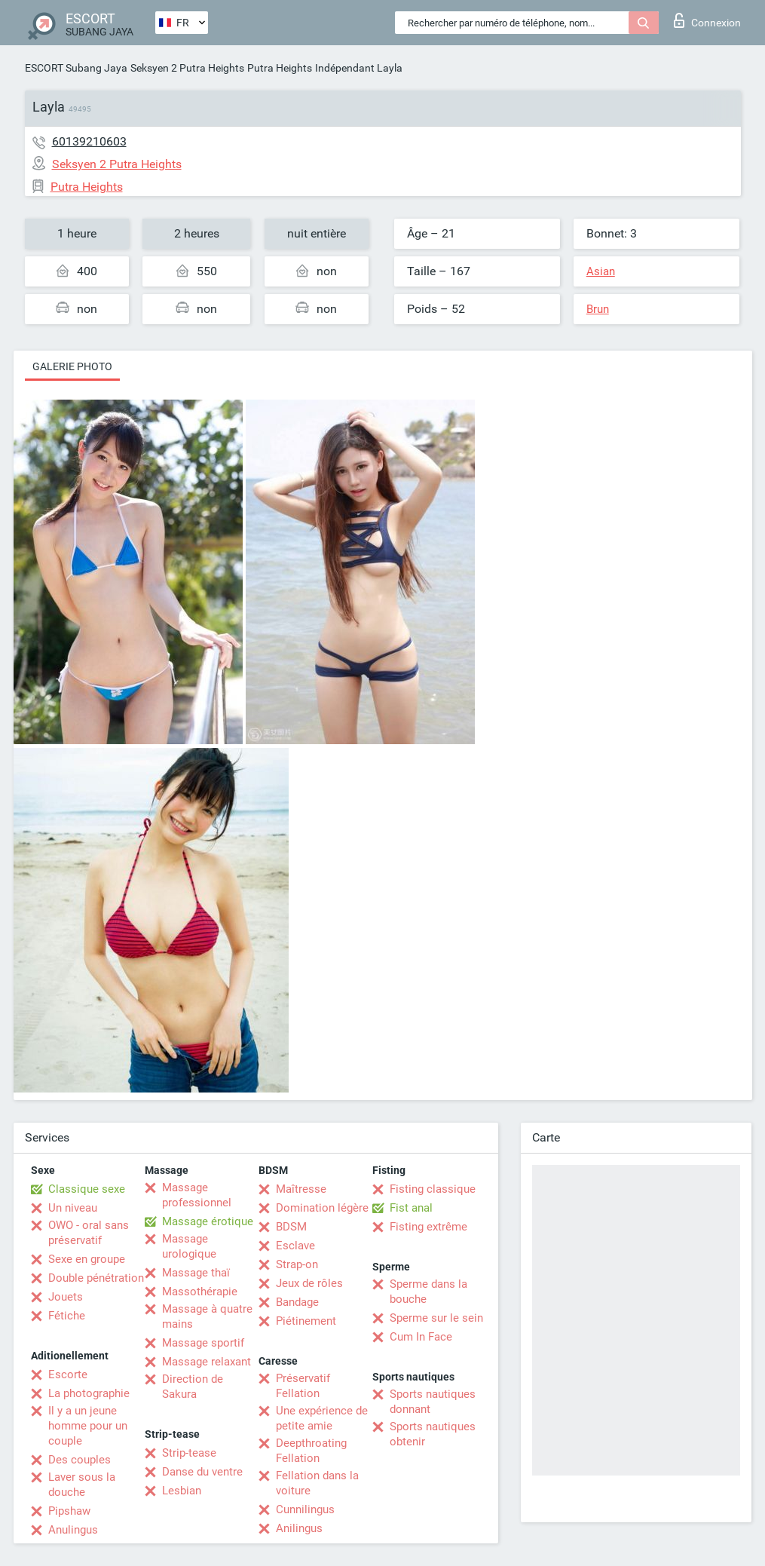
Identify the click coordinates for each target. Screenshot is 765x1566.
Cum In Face (421, 1337)
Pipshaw (69, 1511)
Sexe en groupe (86, 1259)
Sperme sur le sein (436, 1318)
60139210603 (89, 141)
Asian (600, 271)
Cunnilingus (305, 1509)
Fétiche (66, 1315)
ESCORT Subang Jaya (76, 68)
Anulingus (73, 1530)
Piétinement (306, 1321)
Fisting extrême (428, 1226)
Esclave (295, 1245)
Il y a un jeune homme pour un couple (87, 1426)
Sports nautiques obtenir (433, 1434)
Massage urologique (189, 1246)
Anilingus (299, 1528)
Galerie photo (72, 366)
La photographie (89, 1393)
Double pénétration (96, 1278)
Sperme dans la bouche (428, 1291)
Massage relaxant (206, 1361)
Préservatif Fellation (303, 1385)
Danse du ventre (202, 1472)
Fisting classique (433, 1189)
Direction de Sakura (192, 1386)
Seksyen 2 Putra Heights (187, 68)
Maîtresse (301, 1189)
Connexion (707, 20)
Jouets (65, 1297)
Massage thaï (196, 1272)
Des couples (79, 1459)
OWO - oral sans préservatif (88, 1232)
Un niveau (72, 1208)
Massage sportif (203, 1343)
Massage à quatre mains (207, 1316)
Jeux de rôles (309, 1283)
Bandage (297, 1302)
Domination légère (322, 1208)
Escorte (67, 1374)
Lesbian (181, 1490)
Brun (597, 309)
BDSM (291, 1226)
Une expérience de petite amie (322, 1418)
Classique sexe (86, 1189)
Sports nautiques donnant (433, 1401)
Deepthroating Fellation (311, 1450)
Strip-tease (189, 1453)
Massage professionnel (196, 1195)
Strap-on (297, 1264)
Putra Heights (279, 68)
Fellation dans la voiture (317, 1483)
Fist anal (411, 1208)
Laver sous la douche (81, 1484)
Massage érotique (207, 1221)
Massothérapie (199, 1291)
